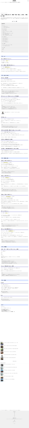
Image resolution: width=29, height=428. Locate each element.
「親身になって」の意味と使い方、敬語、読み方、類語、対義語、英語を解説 (10, 345)
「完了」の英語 (3, 47)
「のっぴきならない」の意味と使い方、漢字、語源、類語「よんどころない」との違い (11, 342)
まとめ (2, 51)
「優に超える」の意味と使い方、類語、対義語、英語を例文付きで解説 (9, 357)
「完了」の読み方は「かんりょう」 (5, 26)
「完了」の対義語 (3, 43)
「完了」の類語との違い (4, 36)
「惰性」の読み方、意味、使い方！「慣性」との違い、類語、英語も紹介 (10, 351)
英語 (14, 413)
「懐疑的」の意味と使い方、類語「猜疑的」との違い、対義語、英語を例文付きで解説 (11, 348)
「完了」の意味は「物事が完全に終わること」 (6, 27)
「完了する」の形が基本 (4, 30)
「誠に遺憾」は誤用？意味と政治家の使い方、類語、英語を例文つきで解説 (10, 354)
